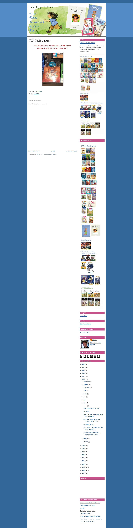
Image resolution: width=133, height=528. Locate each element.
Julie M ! (82, 508)
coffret (35, 93)
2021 (84, 376)
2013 (84, 464)
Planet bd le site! (85, 513)
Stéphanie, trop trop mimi (87, 511)
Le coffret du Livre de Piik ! (91, 408)
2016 (84, 455)
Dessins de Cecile (85, 324)
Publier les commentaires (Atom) (47, 155)
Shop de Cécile (84, 332)
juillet (85, 394)
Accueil (52, 151)
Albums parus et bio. (87, 43)
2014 (84, 461)
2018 (84, 449)
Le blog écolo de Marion (87, 505)
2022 (84, 373)
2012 (84, 467)
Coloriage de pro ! (88, 424)
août (85, 390)
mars (85, 406)
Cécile (94, 340)
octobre (86, 384)
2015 (84, 458)
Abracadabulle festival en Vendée (90, 516)
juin (85, 397)
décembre (87, 381)
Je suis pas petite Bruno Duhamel (90, 503)
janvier (86, 441)
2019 (84, 446)
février (86, 438)
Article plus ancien (71, 151)
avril (85, 403)
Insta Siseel (83, 316)
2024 (84, 367)
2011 (84, 470)
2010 (84, 473)
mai (85, 400)
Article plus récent (33, 151)
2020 (84, 379)
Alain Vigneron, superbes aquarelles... (91, 519)
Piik (38, 93)
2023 (84, 370)
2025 (84, 364)
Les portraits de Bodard (87, 521)
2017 (84, 452)
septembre (87, 387)
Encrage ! (86, 411)
